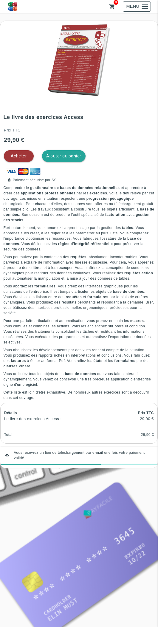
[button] (79, 60)
